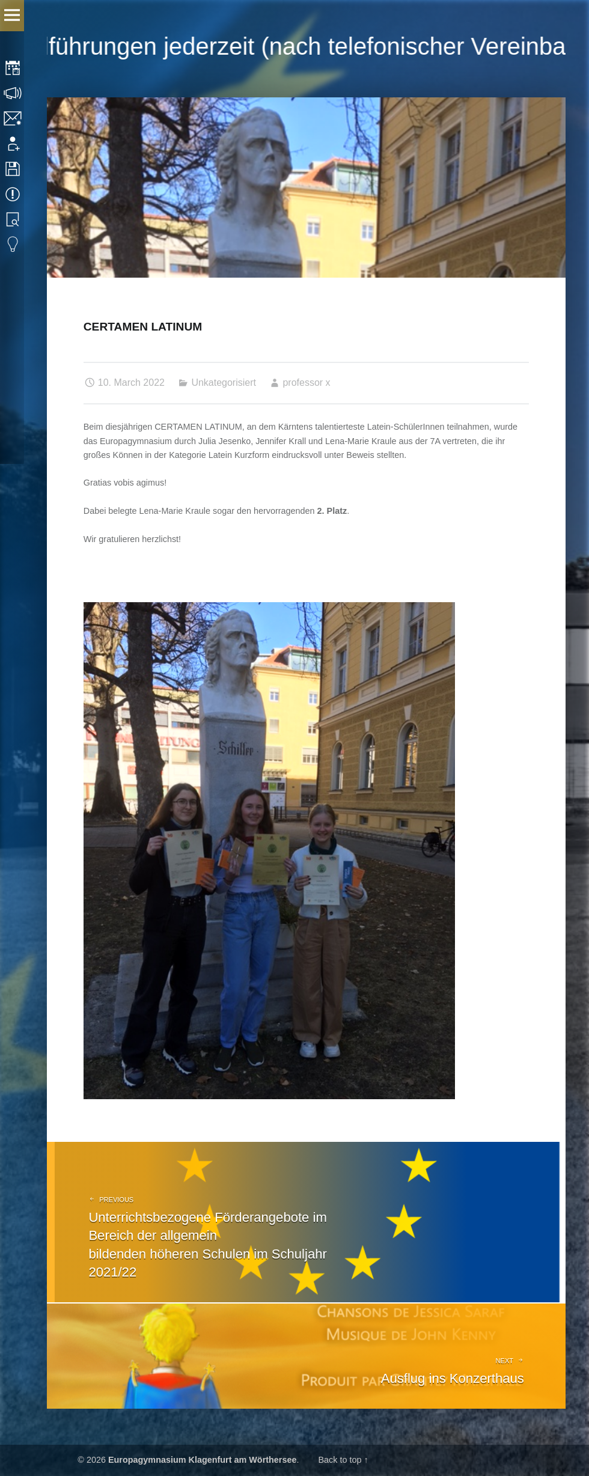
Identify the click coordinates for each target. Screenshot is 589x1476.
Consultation (13, 93)
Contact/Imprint (13, 118)
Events (13, 194)
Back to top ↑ (343, 1460)
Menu (12, 15)
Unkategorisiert (223, 382)
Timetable (13, 68)
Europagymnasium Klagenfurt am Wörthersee (202, 1460)
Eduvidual (13, 244)
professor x (306, 382)
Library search (13, 219)
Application (13, 143)
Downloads (13, 168)
